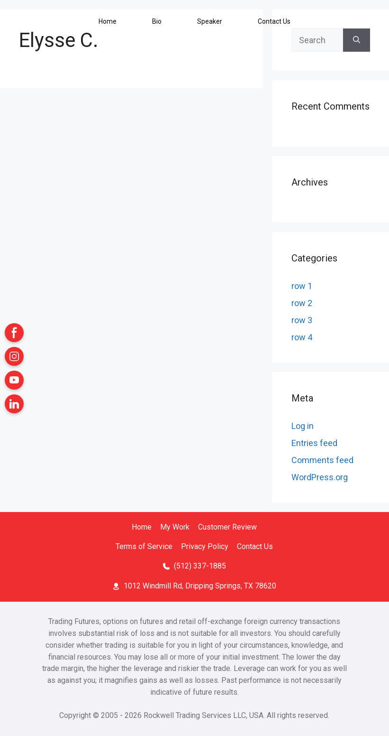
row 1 (301, 286)
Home (142, 526)
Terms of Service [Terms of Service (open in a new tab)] (144, 546)
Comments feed (322, 460)
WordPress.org (319, 477)
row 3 (301, 320)
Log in (302, 426)
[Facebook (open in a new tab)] (14, 332)
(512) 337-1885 (200, 565)
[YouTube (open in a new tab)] (14, 380)
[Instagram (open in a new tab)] (14, 356)
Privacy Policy (204, 546)
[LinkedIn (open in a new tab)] (14, 403)
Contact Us (255, 546)
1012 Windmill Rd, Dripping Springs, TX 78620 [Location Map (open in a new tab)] (200, 585)
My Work (175, 526)
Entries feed (314, 443)
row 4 (301, 337)
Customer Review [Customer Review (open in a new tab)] (227, 526)
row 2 (301, 303)
